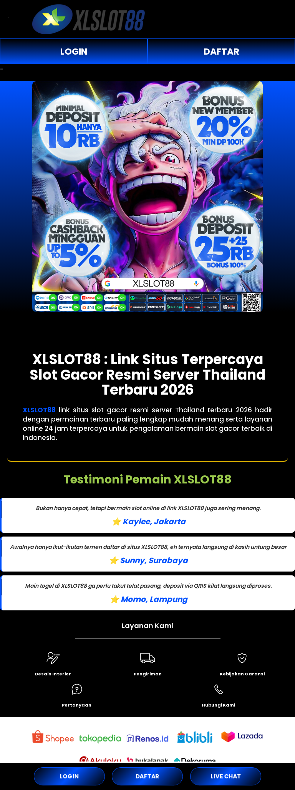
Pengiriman (148, 674)
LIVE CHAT (225, 776)
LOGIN (73, 51)
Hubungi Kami (218, 705)
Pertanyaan (76, 705)
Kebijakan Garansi (242, 674)
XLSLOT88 (39, 410)
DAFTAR (221, 51)
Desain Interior (53, 674)
